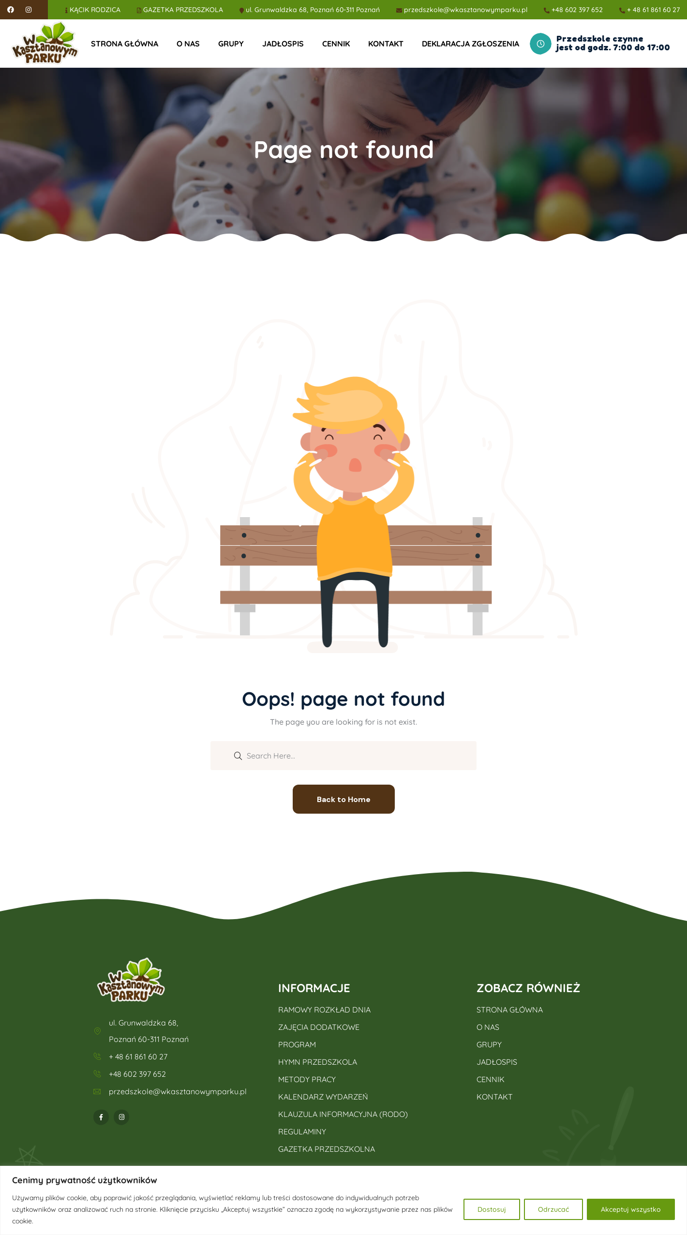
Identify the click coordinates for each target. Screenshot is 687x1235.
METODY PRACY (307, 1079)
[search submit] (238, 755)
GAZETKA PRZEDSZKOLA (183, 10)
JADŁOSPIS (283, 43)
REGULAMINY (302, 1131)
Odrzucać (553, 1209)
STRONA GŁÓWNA (124, 43)
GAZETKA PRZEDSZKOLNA (326, 1149)
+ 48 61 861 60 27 (653, 10)
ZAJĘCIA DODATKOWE (318, 1027)
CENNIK (336, 43)
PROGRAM (297, 1044)
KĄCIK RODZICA (95, 10)
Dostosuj (492, 1209)
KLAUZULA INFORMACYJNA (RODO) (343, 1114)
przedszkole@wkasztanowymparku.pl (465, 10)
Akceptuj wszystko (631, 1209)
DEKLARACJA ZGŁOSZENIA (470, 43)
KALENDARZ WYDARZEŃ (323, 1096)
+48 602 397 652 (577, 10)
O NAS (188, 43)
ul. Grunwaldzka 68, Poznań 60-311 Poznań (313, 10)
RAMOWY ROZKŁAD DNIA (324, 1009)
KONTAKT (385, 43)
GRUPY (231, 43)
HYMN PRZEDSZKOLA (317, 1062)
